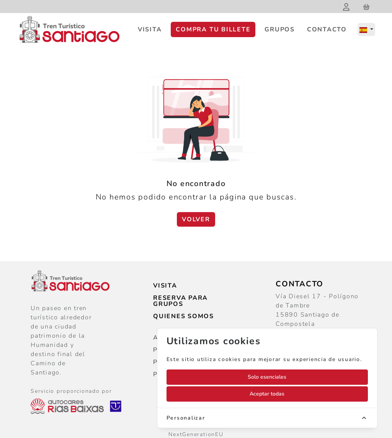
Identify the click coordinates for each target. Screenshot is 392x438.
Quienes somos (183, 316)
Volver (196, 219)
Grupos (280, 29)
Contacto (327, 29)
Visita (150, 29)
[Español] (366, 29)
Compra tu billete (213, 29)
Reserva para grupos (180, 301)
